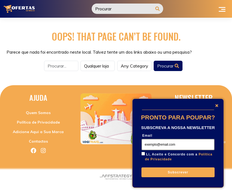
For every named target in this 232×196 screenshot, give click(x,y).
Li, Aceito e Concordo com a (178, 156)
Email (147, 135)
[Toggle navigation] (222, 9)
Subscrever (178, 172)
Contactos (38, 141)
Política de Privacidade (38, 122)
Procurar (168, 66)
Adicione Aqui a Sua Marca (38, 131)
